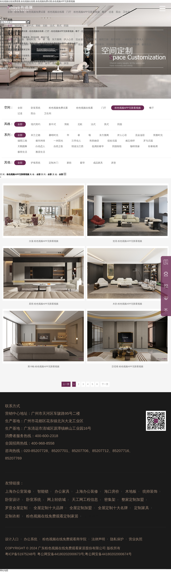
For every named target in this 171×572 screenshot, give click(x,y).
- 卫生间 (95, 31)
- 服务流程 (4, 37)
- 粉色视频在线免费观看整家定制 (15, 49)
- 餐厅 (76, 31)
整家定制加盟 (133, 499)
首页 (2, 25)
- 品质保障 (14, 37)
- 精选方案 (18, 68)
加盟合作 (4, 46)
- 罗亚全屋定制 (37, 49)
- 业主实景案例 (6, 68)
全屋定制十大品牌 (48, 508)
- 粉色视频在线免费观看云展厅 (52, 43)
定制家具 (141, 508)
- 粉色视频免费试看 (18, 31)
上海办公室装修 (18, 491)
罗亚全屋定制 (16, 508)
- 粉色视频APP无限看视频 (62, 31)
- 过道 (82, 31)
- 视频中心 (14, 55)
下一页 (105, 384)
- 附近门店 (44, 37)
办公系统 (30, 539)
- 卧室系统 (4, 31)
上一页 (66, 384)
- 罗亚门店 (33, 43)
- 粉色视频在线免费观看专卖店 (14, 43)
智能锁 (42, 491)
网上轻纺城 (56, 499)
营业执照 (135, 539)
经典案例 (4, 65)
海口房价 (111, 491)
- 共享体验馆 (60, 49)
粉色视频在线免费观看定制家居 (52, 516)
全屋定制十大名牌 (113, 508)
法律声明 (98, 539)
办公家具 (62, 491)
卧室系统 (33, 499)
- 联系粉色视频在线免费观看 (32, 62)
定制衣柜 (12, 516)
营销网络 (4, 40)
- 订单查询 (24, 37)
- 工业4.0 (50, 62)
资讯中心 (4, 53)
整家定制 (4, 28)
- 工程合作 (49, 49)
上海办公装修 (87, 491)
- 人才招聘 (14, 62)
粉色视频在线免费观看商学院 (64, 539)
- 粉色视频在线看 (35, 31)
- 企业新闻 (4, 55)
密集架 (109, 499)
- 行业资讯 (24, 55)
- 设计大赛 (34, 55)
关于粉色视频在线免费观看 (12, 59)
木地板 (130, 491)
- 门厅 (46, 31)
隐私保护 (117, 539)
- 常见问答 (34, 37)
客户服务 (4, 34)
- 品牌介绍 (4, 62)
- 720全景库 (29, 68)
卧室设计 (12, 499)
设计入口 (12, 539)
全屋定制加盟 (80, 508)
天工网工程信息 (85, 499)
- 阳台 (88, 31)
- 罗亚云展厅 (72, 43)
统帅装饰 (150, 491)
